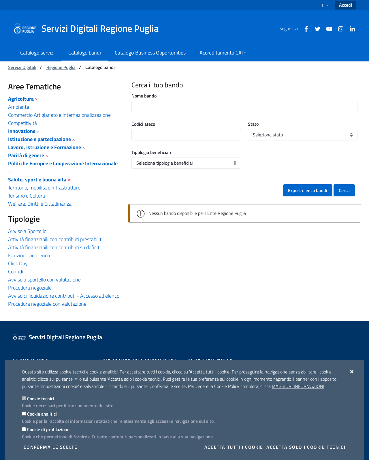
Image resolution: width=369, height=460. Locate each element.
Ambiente (18, 107)
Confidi (15, 271)
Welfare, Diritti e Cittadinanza (39, 204)
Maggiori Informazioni (298, 386)
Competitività (22, 123)
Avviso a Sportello (27, 231)
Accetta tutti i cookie (233, 447)
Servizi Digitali (22, 67)
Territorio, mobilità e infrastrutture (44, 187)
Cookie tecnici (40, 398)
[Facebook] (304, 28)
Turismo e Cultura (26, 196)
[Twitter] (315, 28)
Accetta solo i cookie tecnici (305, 447)
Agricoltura (21, 99)
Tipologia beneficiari (151, 152)
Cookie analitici (42, 413)
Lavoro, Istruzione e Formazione (44, 147)
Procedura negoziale (30, 288)
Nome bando (144, 95)
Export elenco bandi (307, 190)
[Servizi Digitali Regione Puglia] (89, 28)
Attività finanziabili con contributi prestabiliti (55, 239)
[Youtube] (327, 28)
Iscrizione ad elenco (29, 255)
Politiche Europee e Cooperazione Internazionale (63, 163)
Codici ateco (143, 124)
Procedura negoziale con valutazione (47, 304)
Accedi (345, 4)
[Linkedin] (350, 28)
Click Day (18, 263)
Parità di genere (26, 155)
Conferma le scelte (51, 447)
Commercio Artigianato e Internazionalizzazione (59, 115)
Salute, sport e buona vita (37, 179)
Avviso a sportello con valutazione (44, 279)
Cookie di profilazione (48, 429)
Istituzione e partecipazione (39, 139)
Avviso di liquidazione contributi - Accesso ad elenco (63, 296)
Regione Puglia (61, 67)
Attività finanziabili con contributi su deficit (53, 247)
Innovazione (21, 131)
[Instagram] (338, 28)
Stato (253, 124)
